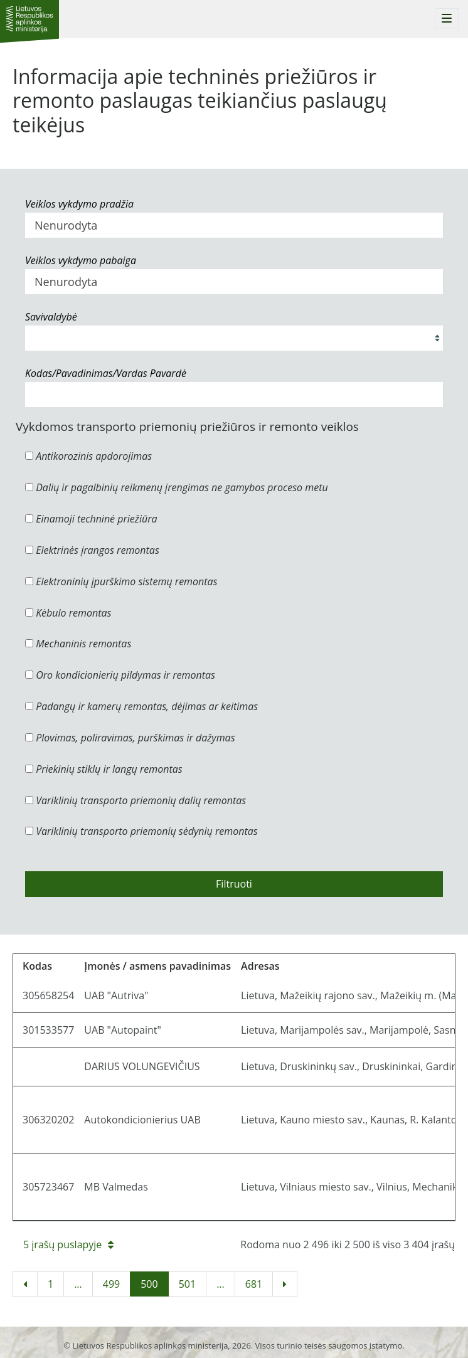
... (78, 1284)
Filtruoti (234, 884)
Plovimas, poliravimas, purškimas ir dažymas (130, 738)
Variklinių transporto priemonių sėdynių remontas (141, 831)
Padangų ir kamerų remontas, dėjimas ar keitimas (141, 706)
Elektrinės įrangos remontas (92, 550)
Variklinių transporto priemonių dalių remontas (135, 800)
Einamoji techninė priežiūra (91, 519)
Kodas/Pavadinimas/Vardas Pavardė (105, 373)
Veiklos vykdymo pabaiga (80, 260)
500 (149, 1284)
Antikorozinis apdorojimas (88, 456)
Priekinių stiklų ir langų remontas (104, 769)
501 (187, 1284)
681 (253, 1284)
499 (111, 1284)
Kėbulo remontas (68, 613)
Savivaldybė (51, 317)
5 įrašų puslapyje (68, 1244)
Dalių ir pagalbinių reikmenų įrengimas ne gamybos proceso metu (176, 487)
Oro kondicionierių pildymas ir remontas (120, 675)
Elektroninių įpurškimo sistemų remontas (121, 581)
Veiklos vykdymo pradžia (79, 204)
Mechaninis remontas (78, 643)
